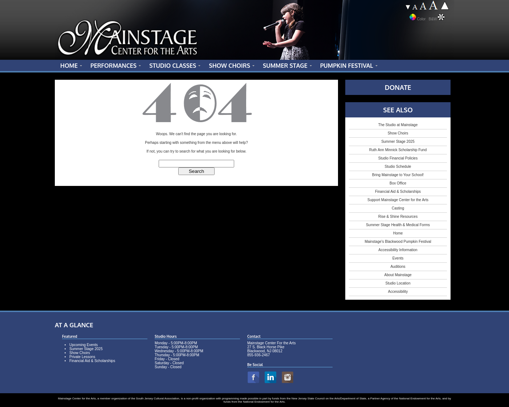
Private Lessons (82, 357)
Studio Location (398, 283)
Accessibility (398, 292)
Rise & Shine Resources (398, 217)
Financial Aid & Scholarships (398, 192)
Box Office (398, 183)
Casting (398, 208)
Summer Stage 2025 (398, 142)
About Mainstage (397, 275)
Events (398, 258)
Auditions (397, 267)
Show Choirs (398, 133)
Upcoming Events (83, 345)
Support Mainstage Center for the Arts (397, 200)
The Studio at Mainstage (398, 125)
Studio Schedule (398, 167)
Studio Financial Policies (398, 158)
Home (398, 233)
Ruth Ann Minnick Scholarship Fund (398, 150)
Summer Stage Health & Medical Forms (398, 225)
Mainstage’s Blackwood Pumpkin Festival (398, 242)
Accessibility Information (397, 250)
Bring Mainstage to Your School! (398, 175)
